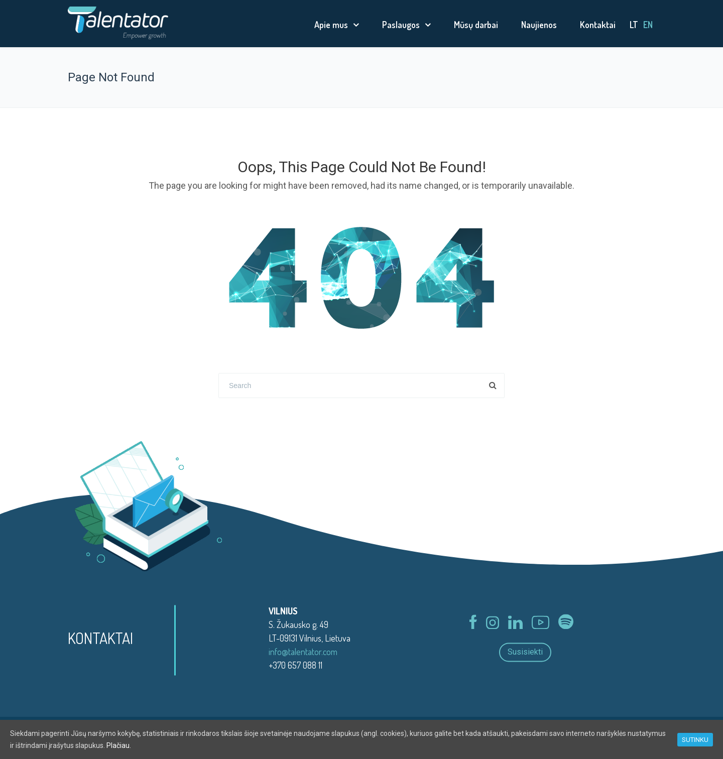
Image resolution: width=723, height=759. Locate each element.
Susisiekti (525, 652)
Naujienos (539, 24)
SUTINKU (695, 739)
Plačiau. (118, 745)
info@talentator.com (303, 651)
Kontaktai (598, 24)
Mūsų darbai (476, 24)
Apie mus (331, 24)
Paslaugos (401, 24)
